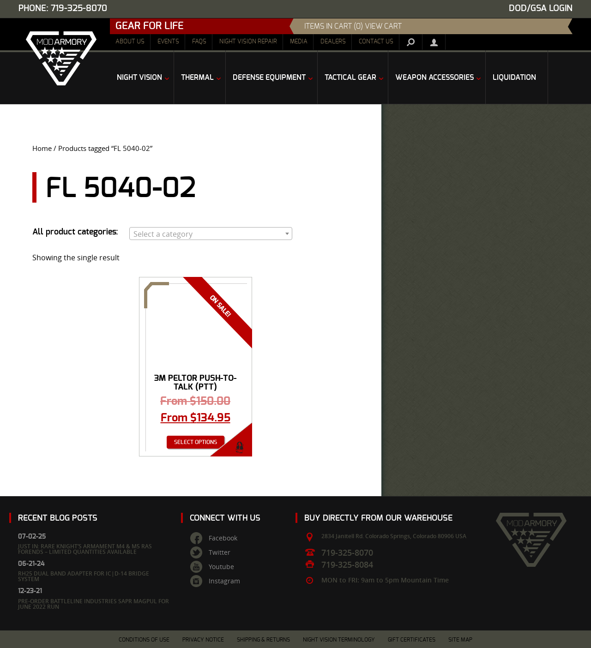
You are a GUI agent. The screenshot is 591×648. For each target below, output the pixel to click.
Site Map (460, 639)
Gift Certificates (411, 639)
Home (42, 148)
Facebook (223, 538)
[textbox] (211, 234)
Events (168, 42)
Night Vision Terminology (339, 639)
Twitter (219, 552)
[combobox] (210, 233)
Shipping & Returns (263, 639)
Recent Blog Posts (57, 518)
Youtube (221, 567)
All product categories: (75, 232)
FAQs (199, 42)
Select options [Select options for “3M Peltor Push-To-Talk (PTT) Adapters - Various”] (195, 442)
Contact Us (376, 42)
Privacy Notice (203, 639)
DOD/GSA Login (541, 8)
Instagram (224, 581)
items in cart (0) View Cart (353, 26)
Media (299, 42)
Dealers (333, 42)
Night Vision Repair (248, 42)
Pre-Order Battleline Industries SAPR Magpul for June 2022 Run (93, 604)
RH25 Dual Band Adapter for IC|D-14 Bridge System (83, 576)
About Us (130, 42)
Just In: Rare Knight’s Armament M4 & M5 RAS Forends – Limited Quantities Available (85, 549)
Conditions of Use (144, 639)
